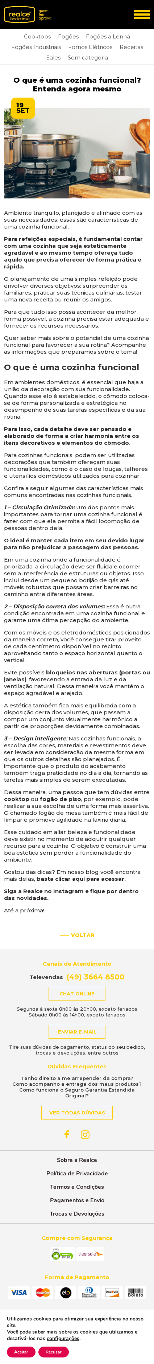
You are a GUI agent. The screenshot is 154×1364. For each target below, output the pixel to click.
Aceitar (21, 1352)
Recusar (54, 1352)
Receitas (131, 47)
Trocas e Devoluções (77, 1214)
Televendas (77, 977)
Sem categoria (88, 57)
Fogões (68, 36)
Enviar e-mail (77, 1032)
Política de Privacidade (77, 1174)
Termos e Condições (77, 1187)
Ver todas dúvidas (77, 1113)
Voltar (82, 935)
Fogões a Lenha (108, 36)
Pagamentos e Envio (77, 1200)
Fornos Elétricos (90, 47)
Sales (53, 57)
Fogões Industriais (36, 47)
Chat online (77, 994)
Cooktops (37, 36)
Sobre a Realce (77, 1160)
